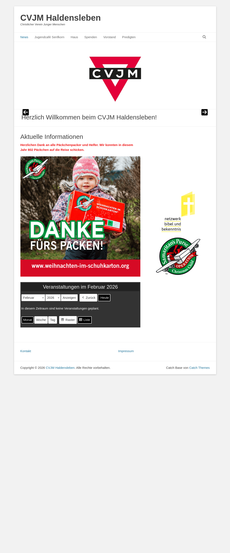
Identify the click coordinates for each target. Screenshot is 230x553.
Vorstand (109, 37)
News (24, 37)
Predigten (129, 37)
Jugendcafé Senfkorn (49, 37)
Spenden (90, 37)
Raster (68, 320)
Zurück (88, 297)
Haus (74, 37)
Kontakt (25, 351)
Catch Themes (199, 367)
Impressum (126, 351)
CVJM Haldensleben (60, 17)
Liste (84, 320)
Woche (41, 320)
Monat (27, 320)
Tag (52, 320)
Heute (104, 297)
